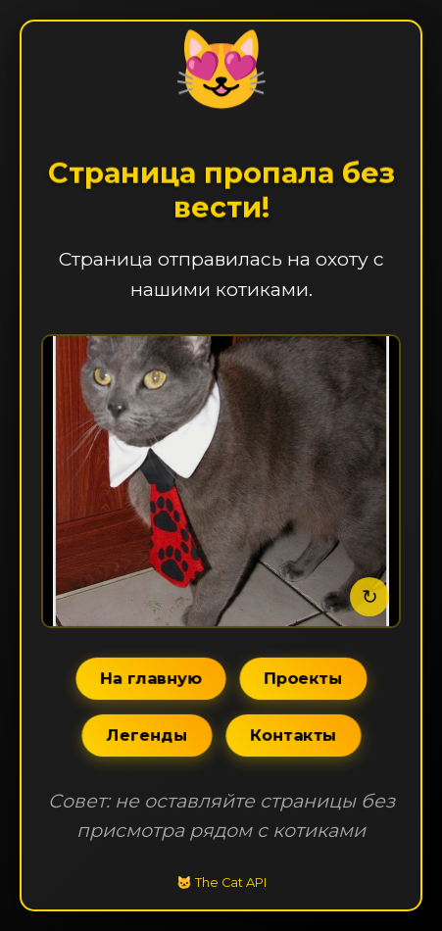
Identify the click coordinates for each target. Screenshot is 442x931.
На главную (151, 677)
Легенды (146, 734)
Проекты (303, 677)
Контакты (293, 734)
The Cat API (231, 882)
